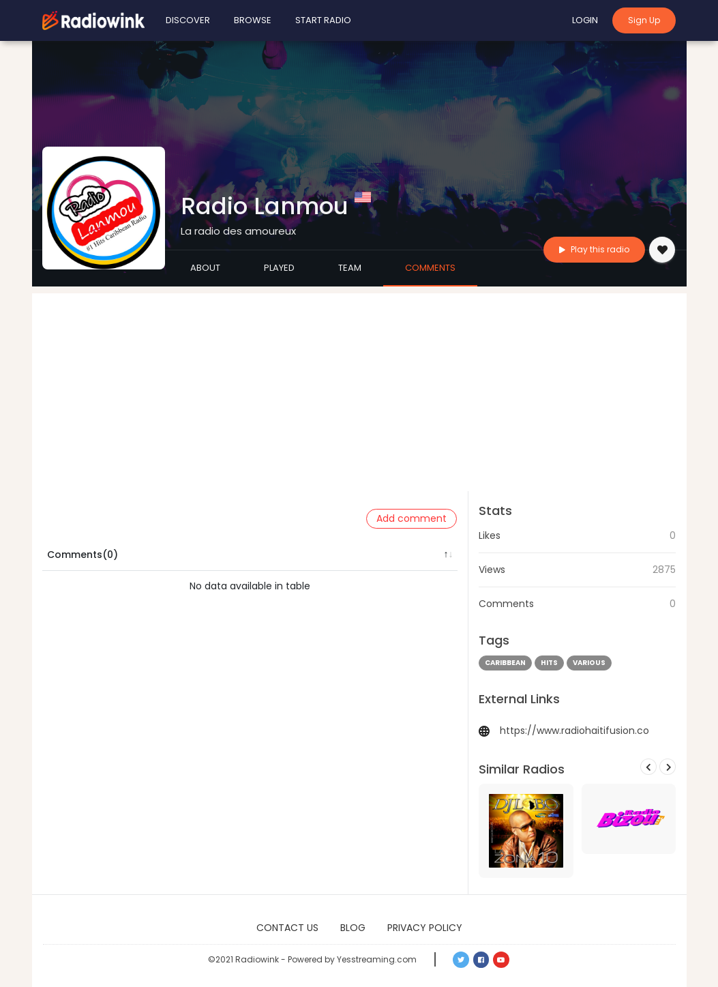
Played (279, 267)
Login (585, 20)
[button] (461, 960)
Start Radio (323, 20)
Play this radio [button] (594, 249)
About (205, 267)
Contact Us (287, 927)
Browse (252, 20)
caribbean (505, 662)
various (589, 662)
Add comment (411, 518)
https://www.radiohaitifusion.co (574, 730)
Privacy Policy (424, 927)
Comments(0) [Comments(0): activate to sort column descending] (82, 554)
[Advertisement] (359, 388)
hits (549, 662)
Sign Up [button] (644, 20)
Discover (188, 20)
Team (349, 267)
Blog (352, 927)
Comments (430, 267)
